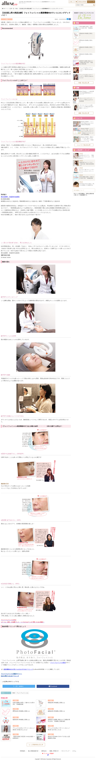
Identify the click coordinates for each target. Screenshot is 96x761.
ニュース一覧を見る (83, 145)
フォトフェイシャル (22, 693)
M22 (13, 693)
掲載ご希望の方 (54, 751)
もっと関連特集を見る (36, 744)
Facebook (53, 686)
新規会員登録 (82, 2)
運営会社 (44, 751)
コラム (74, 751)
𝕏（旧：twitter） (18, 686)
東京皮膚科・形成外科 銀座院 (10, 197)
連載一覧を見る (83, 113)
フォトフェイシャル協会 (58, 662)
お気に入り (72, 2)
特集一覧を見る (83, 82)
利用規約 (22, 751)
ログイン (90, 2)
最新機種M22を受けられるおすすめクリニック (18, 669)
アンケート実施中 (48, 753)
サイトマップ (65, 751)
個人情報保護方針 (33, 751)
